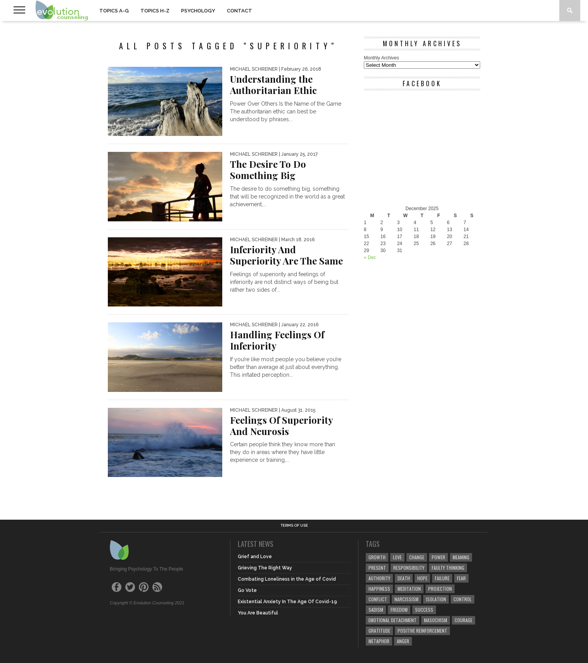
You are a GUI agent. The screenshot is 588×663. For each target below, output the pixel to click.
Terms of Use (294, 525)
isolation (436, 599)
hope (422, 578)
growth (377, 557)
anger (403, 641)
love (397, 557)
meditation (409, 588)
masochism (435, 620)
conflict (377, 599)
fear (461, 578)
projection (440, 588)
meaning (461, 557)
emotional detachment (392, 620)
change (416, 557)
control (462, 599)
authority (379, 578)
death (404, 578)
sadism (375, 609)
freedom (399, 609)
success (424, 609)
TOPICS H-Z (154, 11)
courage (463, 620)
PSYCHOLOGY (198, 11)
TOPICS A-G (114, 11)
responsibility (408, 567)
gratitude (379, 630)
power (438, 557)
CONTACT (239, 11)
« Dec (370, 257)
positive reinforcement (422, 630)
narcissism (406, 599)
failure (442, 578)
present (377, 567)
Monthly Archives (381, 58)
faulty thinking (448, 567)
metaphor (378, 641)
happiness (379, 588)
